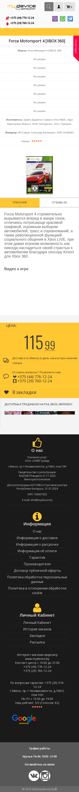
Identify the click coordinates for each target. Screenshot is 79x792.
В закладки (20, 392)
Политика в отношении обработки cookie (37, 590)
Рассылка (37, 642)
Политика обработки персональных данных (37, 579)
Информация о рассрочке (37, 544)
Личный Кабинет (37, 622)
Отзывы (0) (59, 202)
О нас (37, 531)
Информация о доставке (37, 538)
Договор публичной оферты (37, 570)
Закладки (37, 635)
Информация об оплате (37, 551)
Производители (37, 564)
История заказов (37, 629)
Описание (20, 202)
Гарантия (37, 557)
